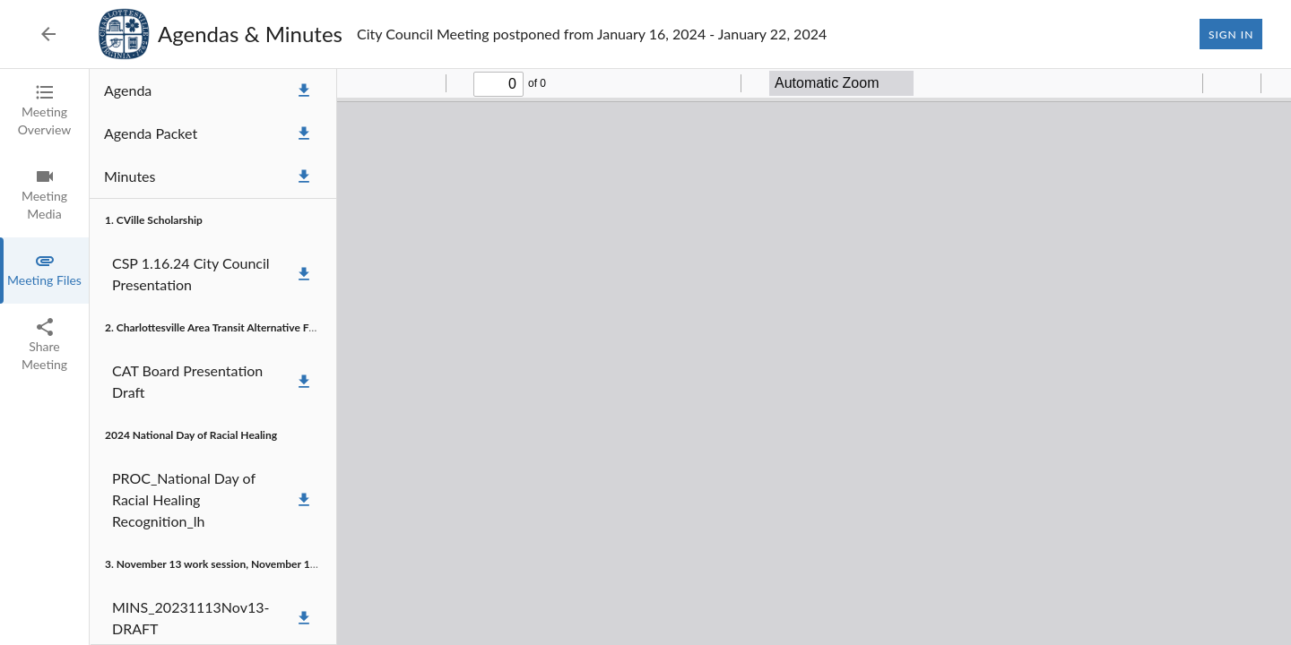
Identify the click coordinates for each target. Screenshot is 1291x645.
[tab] (44, 111)
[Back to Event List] (48, 34)
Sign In (1231, 34)
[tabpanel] (690, 357)
